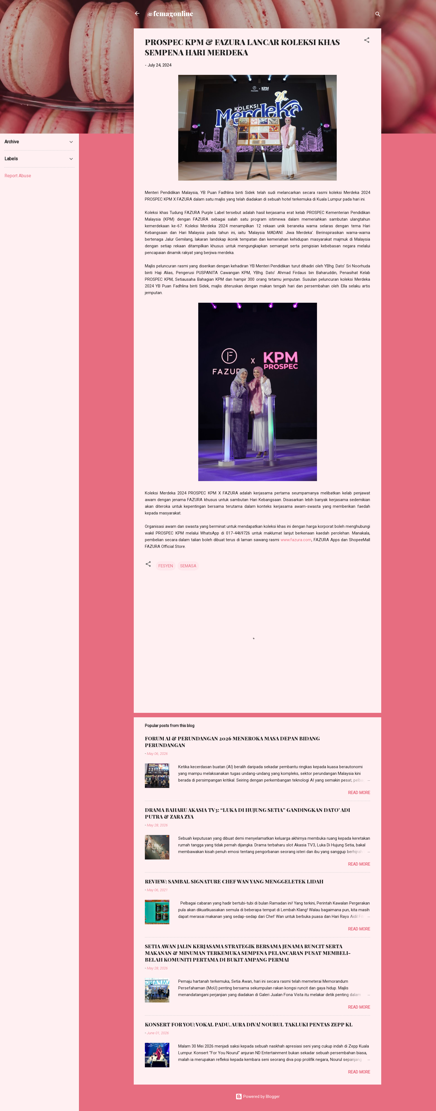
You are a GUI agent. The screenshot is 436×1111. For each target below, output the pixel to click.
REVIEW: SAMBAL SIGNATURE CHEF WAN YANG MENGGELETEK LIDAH (234, 881)
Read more (359, 792)
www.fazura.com (296, 539)
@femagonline (170, 13)
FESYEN (165, 565)
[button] (366, 41)
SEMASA (188, 565)
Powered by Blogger (258, 1096)
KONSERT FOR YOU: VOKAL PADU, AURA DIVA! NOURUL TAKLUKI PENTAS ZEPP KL (249, 1024)
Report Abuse (17, 175)
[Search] (378, 15)
